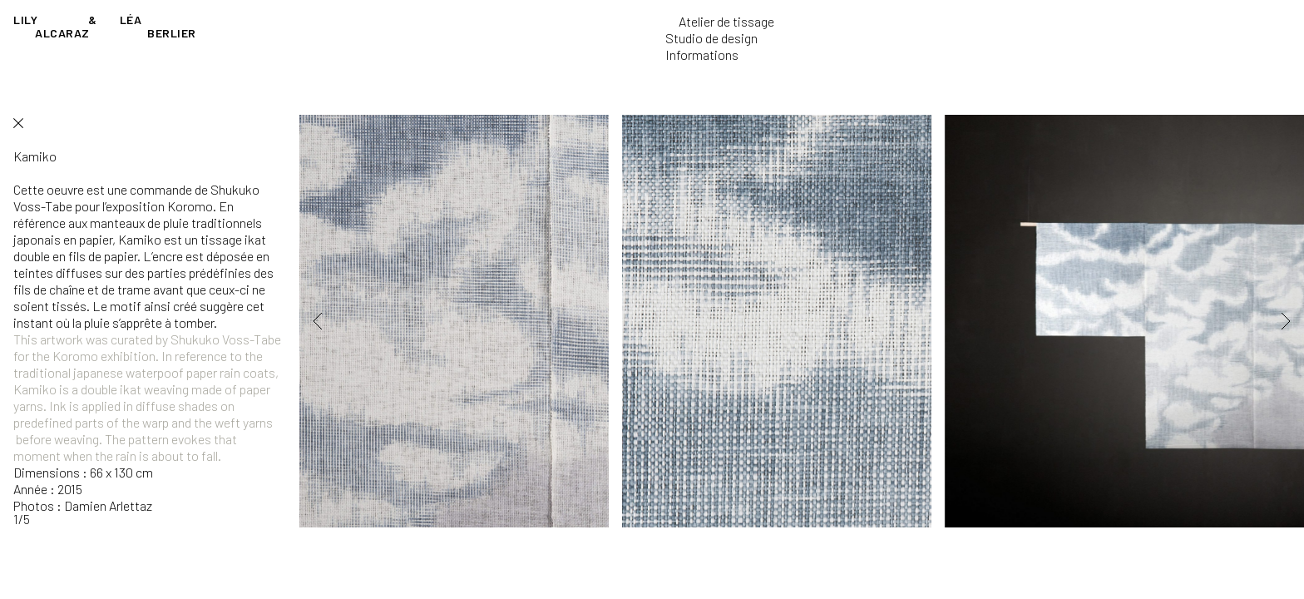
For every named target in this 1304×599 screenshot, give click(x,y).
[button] (341, 321)
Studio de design (711, 38)
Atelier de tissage (726, 21)
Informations (701, 54)
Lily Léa (104, 26)
